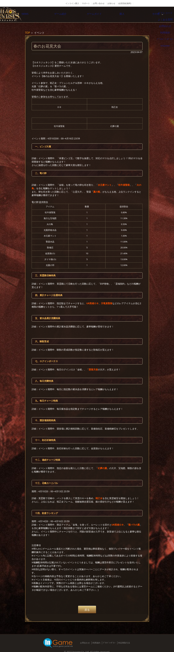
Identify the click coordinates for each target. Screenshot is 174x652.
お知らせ (111, 3)
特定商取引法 (124, 642)
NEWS (34, 14)
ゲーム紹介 (69, 14)
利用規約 (96, 642)
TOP (27, 32)
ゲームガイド (103, 14)
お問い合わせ (99, 3)
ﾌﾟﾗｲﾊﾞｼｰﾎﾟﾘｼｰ (109, 642)
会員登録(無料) (124, 3)
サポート (86, 3)
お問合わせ (85, 642)
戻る (87, 609)
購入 (137, 14)
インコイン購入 (72, 3)
